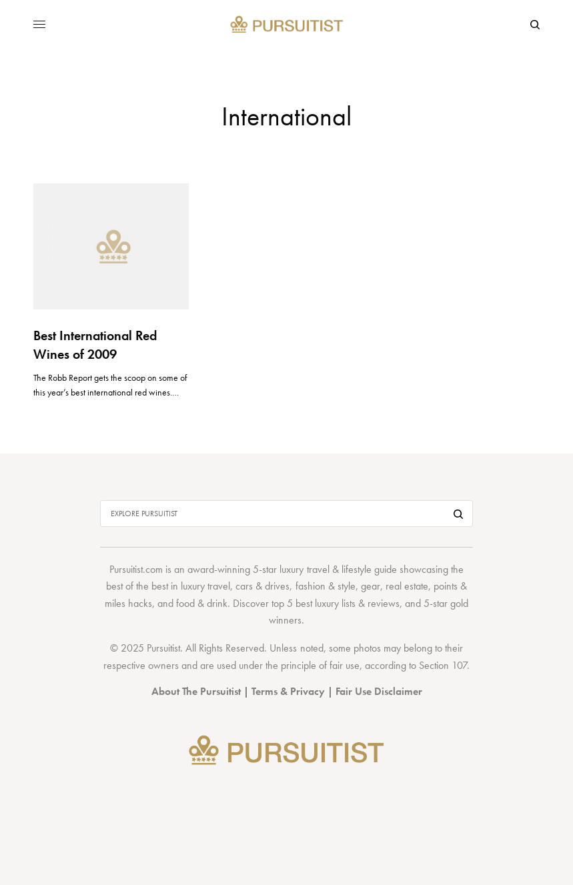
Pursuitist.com (136, 569)
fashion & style (326, 586)
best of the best (137, 586)
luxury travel (205, 586)
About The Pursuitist (196, 691)
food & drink (201, 603)
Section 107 (443, 665)
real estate (407, 586)
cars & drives (262, 586)
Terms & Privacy (288, 691)
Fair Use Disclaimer (379, 691)
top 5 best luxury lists (313, 603)
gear (370, 586)
